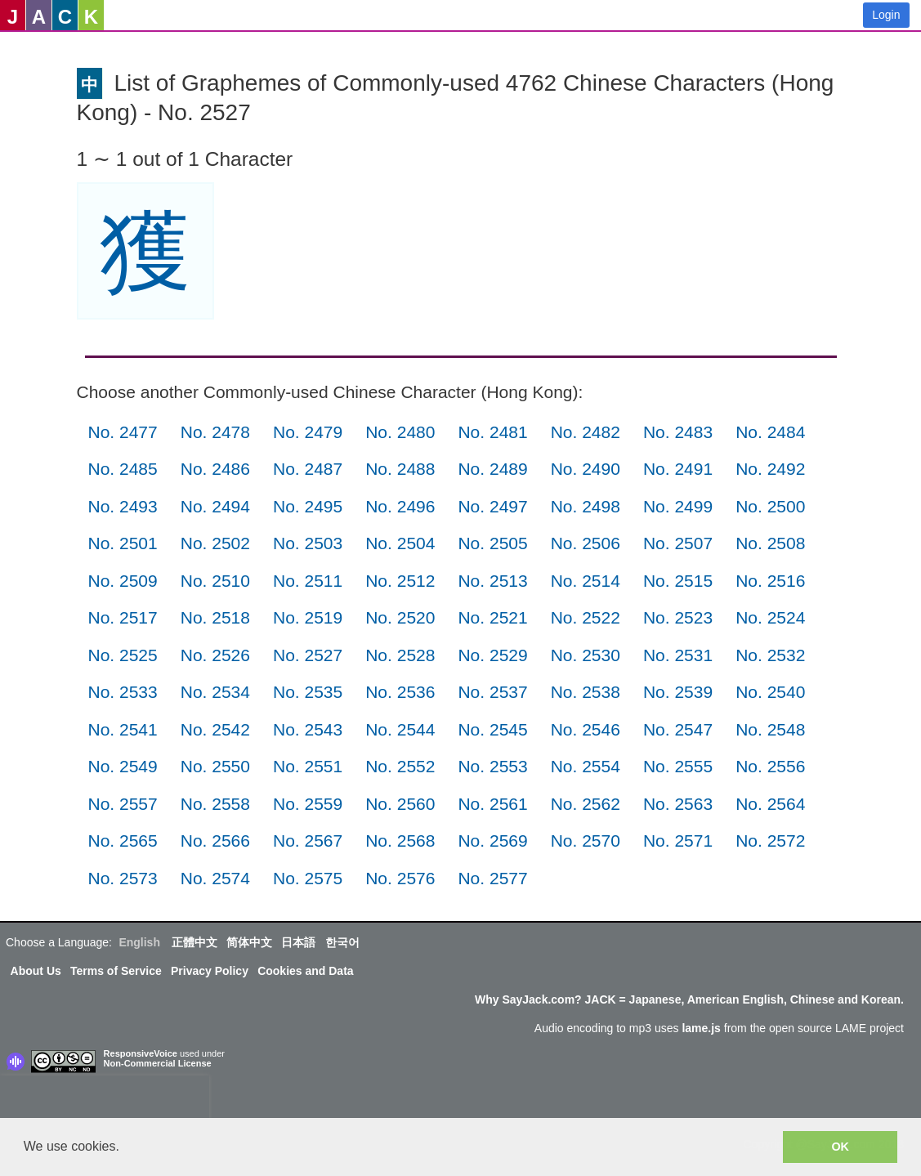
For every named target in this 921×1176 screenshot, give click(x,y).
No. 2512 (400, 580)
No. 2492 (770, 468)
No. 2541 (123, 729)
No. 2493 (123, 506)
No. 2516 (770, 580)
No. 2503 (307, 543)
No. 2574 (215, 878)
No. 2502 (215, 543)
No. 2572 (770, 840)
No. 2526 (215, 655)
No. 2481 (492, 432)
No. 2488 (400, 468)
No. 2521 (492, 617)
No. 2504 (400, 543)
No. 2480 (400, 432)
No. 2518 (215, 617)
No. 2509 (123, 580)
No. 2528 (400, 655)
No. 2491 (678, 468)
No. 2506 (585, 543)
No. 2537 (492, 691)
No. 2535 (307, 691)
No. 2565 (123, 840)
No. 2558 (215, 803)
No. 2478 (215, 432)
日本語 (298, 942)
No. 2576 (400, 878)
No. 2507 (678, 543)
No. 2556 (770, 766)
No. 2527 (307, 655)
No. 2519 (307, 617)
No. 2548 (770, 729)
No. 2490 (585, 468)
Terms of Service (116, 970)
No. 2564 (770, 803)
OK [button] (840, 1146)
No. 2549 (123, 766)
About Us (36, 970)
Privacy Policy (209, 970)
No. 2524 (770, 617)
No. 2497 (492, 506)
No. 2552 (400, 766)
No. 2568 (400, 840)
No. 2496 (400, 506)
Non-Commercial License (158, 1063)
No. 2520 (400, 617)
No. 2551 (307, 766)
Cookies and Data (305, 970)
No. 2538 (585, 691)
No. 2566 (215, 840)
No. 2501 (123, 543)
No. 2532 (770, 655)
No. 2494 (215, 506)
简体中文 (249, 942)
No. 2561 (492, 803)
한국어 (342, 942)
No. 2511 (307, 580)
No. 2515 (678, 580)
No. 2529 (492, 655)
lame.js (701, 1028)
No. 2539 (678, 691)
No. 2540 (770, 691)
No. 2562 (585, 803)
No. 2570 (585, 840)
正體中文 (194, 942)
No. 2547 (678, 729)
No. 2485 (123, 468)
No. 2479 (307, 432)
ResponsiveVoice (140, 1053)
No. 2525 (123, 655)
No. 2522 (585, 617)
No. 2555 (678, 766)
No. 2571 (678, 840)
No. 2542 (215, 729)
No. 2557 (123, 803)
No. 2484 (770, 432)
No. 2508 (770, 543)
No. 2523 (678, 617)
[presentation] (104, 1100)
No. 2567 (307, 840)
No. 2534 (215, 691)
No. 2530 (585, 655)
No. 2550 (215, 766)
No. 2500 (770, 506)
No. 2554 (585, 766)
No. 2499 (678, 506)
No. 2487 (307, 468)
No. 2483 (678, 432)
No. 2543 (307, 729)
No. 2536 (400, 691)
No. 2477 (123, 432)
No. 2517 (123, 617)
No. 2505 (492, 543)
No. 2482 (585, 432)
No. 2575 (307, 878)
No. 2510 (215, 580)
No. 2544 (400, 729)
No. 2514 (585, 580)
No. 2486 (215, 468)
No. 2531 (678, 655)
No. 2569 (492, 840)
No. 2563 (678, 803)
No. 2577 (492, 878)
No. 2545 (492, 729)
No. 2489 (492, 468)
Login (886, 14)
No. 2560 (400, 803)
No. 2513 (492, 580)
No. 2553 (492, 766)
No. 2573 (123, 878)
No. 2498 (585, 506)
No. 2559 (307, 803)
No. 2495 (307, 506)
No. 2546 (585, 729)
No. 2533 (123, 691)
